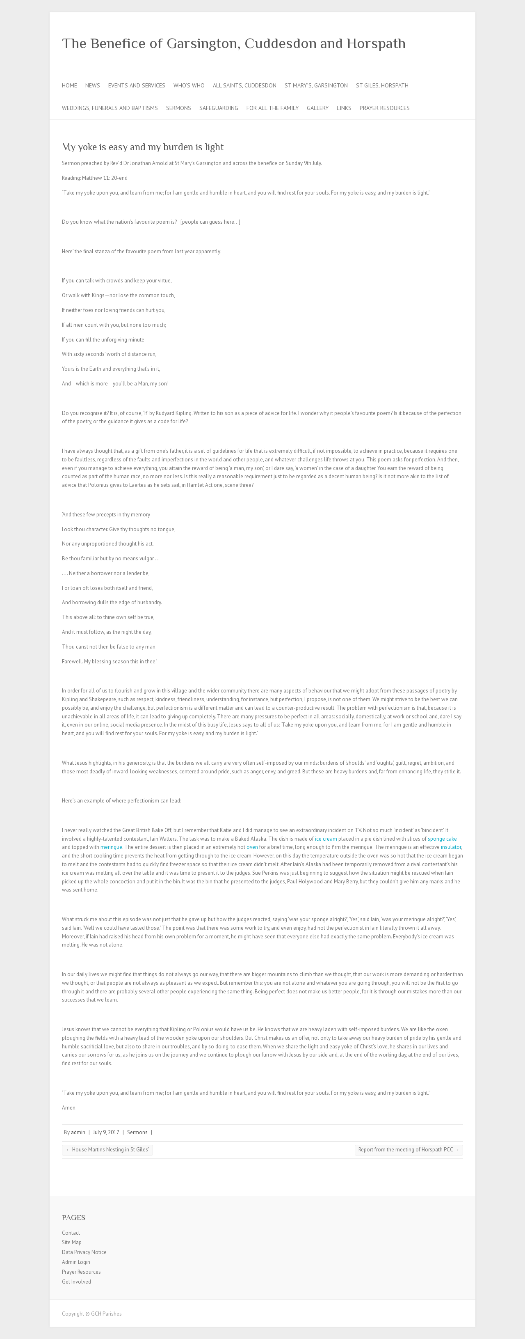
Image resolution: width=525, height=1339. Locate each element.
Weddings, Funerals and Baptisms (110, 108)
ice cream (326, 838)
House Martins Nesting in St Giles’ (107, 1149)
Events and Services (136, 85)
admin (78, 1132)
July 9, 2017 (106, 1132)
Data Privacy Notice (84, 1252)
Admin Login (76, 1262)
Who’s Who (189, 85)
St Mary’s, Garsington (316, 85)
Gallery (318, 108)
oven (252, 847)
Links (344, 108)
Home (69, 85)
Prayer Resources (385, 108)
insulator (451, 847)
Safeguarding (218, 108)
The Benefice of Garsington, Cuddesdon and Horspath (234, 43)
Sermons (178, 108)
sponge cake (442, 838)
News (92, 85)
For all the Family (273, 108)
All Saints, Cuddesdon (244, 85)
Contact (71, 1232)
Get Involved (76, 1281)
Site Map (72, 1242)
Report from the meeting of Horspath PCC (408, 1149)
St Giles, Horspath (382, 85)
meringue (111, 847)
